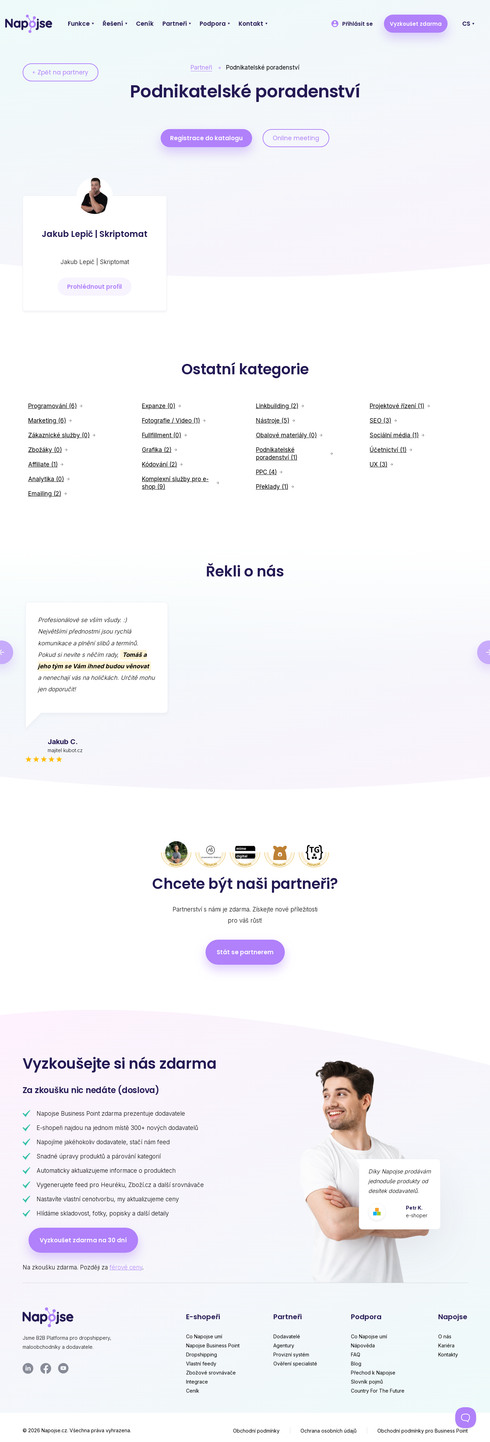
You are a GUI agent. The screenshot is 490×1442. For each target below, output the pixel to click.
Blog (356, 1364)
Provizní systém (291, 1354)
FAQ (355, 1354)
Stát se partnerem (245, 952)
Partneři (201, 67)
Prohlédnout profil (94, 286)
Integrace (197, 1382)
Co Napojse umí (204, 1336)
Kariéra (446, 1345)
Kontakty (448, 1354)
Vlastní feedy (201, 1364)
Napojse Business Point (213, 1345)
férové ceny (126, 1267)
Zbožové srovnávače (211, 1373)
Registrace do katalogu (206, 138)
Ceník (192, 1391)
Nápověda (363, 1345)
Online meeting (296, 138)
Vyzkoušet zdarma (416, 23)
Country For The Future (377, 1391)
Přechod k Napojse (373, 1373)
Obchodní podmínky (256, 1431)
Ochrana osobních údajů (328, 1431)
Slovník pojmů (367, 1382)
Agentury (283, 1345)
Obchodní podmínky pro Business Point (422, 1431)
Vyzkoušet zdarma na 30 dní (83, 1240)
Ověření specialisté (295, 1364)
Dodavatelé (286, 1336)
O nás (444, 1336)
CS (466, 23)
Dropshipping (201, 1354)
